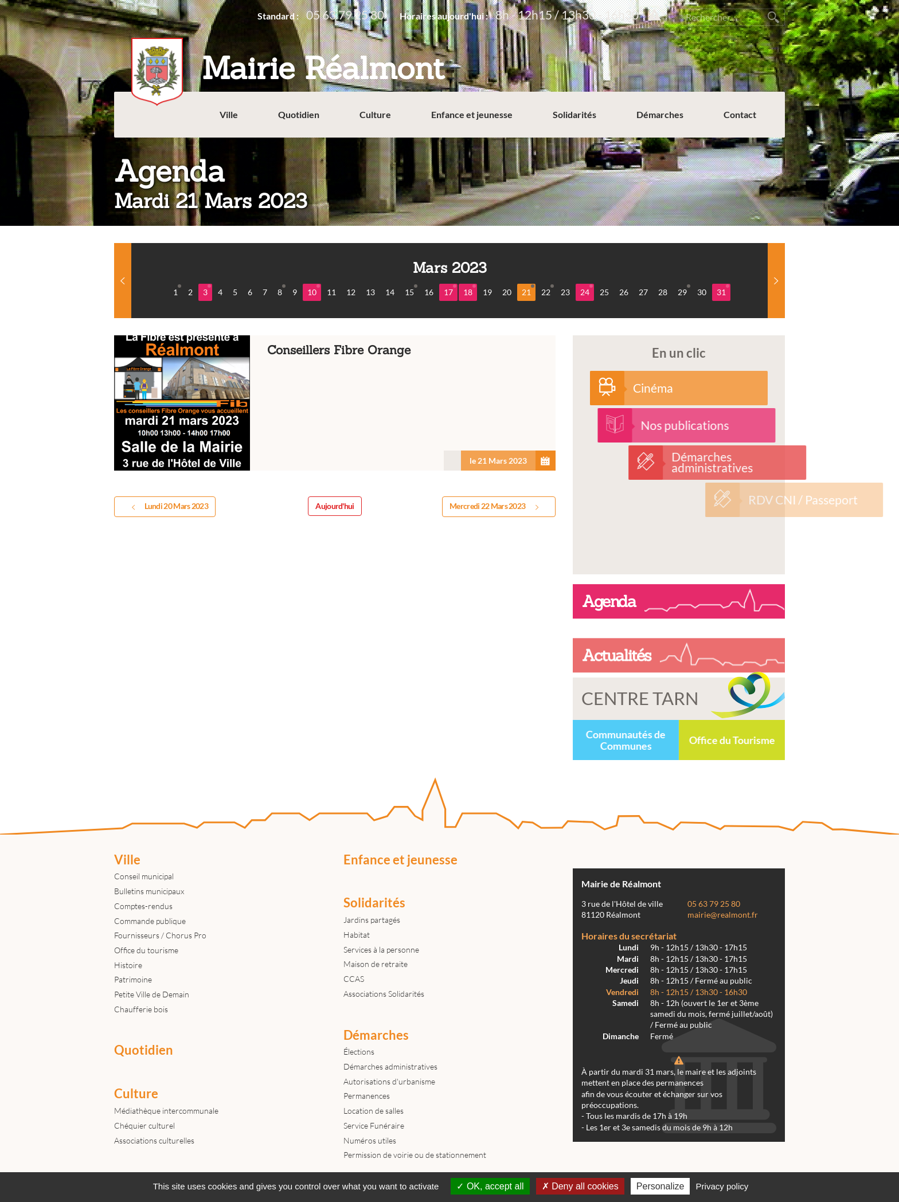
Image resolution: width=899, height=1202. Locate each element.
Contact (740, 114)
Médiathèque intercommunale (166, 1110)
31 (723, 290)
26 (623, 292)
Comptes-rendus (143, 906)
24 (586, 290)
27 (643, 292)
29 (684, 290)
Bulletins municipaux (149, 891)
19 (487, 292)
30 (701, 292)
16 (428, 292)
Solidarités (574, 114)
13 (370, 292)
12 (350, 292)
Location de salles (373, 1110)
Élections (358, 1051)
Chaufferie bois (141, 1009)
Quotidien (298, 114)
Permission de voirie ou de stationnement (414, 1155)
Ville (229, 114)
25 (604, 292)
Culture (375, 114)
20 (506, 292)
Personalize (660, 1186)
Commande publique (150, 921)
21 (528, 290)
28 (662, 292)
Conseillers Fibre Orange (335, 403)
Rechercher (773, 17)
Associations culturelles (154, 1140)
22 (547, 290)
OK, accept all (489, 1186)
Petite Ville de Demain (151, 994)
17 (450, 290)
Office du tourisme (146, 950)
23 (565, 292)
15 (411, 290)
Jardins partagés (371, 920)
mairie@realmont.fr (722, 914)
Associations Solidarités (383, 994)
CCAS (353, 979)
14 (389, 292)
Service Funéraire (373, 1125)
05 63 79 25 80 (345, 14)
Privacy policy (722, 1186)
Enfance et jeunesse (472, 114)
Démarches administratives (390, 1066)
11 (331, 292)
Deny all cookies (580, 1186)
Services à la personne (381, 949)
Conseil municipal (144, 876)
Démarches (659, 114)
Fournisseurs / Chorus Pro (160, 935)
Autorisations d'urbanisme (389, 1081)
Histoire (128, 965)
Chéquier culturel (144, 1125)
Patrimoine (133, 979)
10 (313, 290)
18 (469, 290)
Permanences (366, 1096)
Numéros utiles (369, 1140)
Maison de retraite (375, 964)
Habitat (356, 934)
